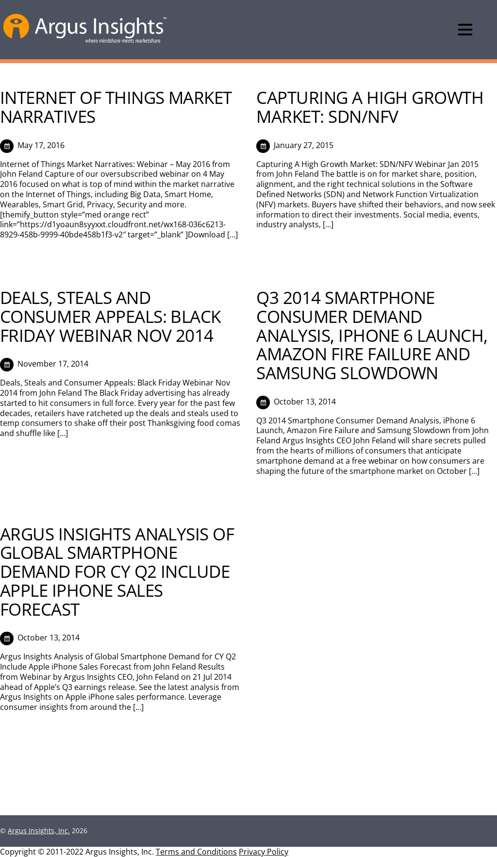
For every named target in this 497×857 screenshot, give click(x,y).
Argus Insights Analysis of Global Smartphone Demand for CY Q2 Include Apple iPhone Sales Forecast (117, 571)
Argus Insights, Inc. (39, 830)
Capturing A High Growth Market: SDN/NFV (369, 106)
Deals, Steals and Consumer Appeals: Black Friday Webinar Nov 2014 (110, 316)
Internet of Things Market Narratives (116, 106)
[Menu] (465, 29)
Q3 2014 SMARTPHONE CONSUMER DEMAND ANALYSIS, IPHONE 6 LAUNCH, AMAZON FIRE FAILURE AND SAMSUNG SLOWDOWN (371, 335)
